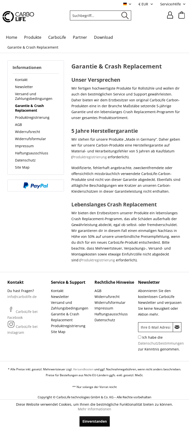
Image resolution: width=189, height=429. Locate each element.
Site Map (22, 167)
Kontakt (21, 79)
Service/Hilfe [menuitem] (171, 4)
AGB (18, 124)
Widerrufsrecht (27, 131)
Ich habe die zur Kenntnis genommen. (161, 343)
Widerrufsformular (30, 138)
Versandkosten (83, 369)
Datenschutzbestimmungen (161, 343)
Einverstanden (94, 421)
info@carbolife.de (22, 296)
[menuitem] (100, 15)
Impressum (24, 146)
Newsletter (24, 86)
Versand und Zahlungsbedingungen (33, 96)
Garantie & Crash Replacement (29, 108)
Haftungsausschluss (31, 153)
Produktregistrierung (32, 117)
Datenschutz (25, 160)
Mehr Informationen (94, 409)
